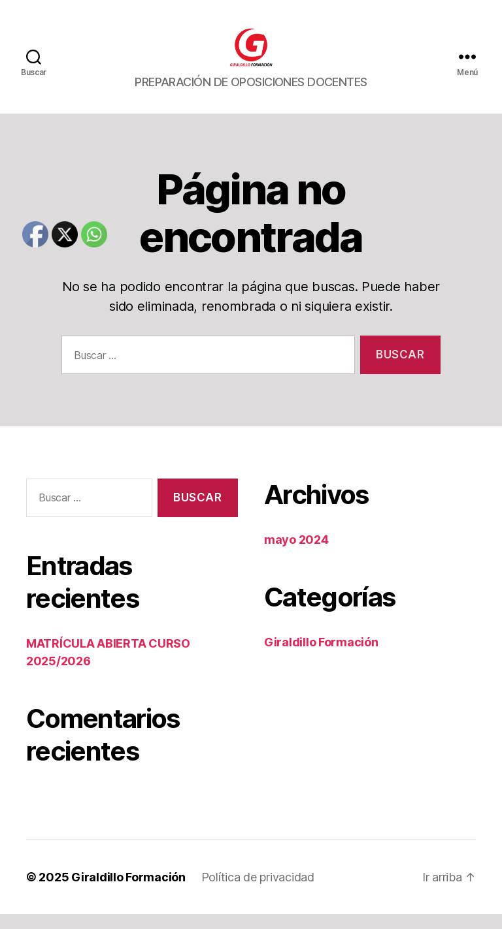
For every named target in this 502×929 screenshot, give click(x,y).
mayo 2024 (296, 554)
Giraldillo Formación (321, 657)
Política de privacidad (257, 892)
